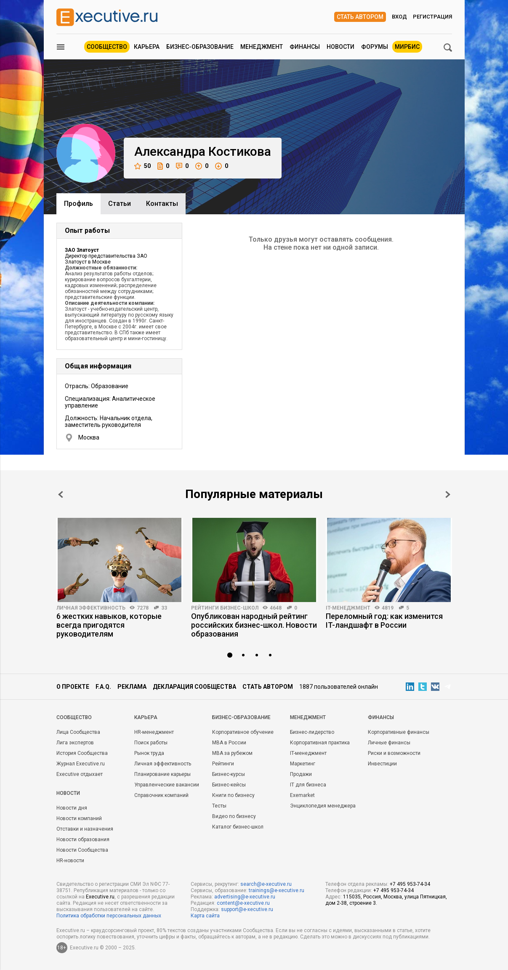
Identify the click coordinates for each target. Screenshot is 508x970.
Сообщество (107, 46)
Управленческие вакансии (166, 785)
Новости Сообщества (82, 850)
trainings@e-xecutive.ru (276, 890)
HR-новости (70, 860)
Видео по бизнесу (234, 816)
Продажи (301, 774)
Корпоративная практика (320, 743)
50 (142, 166)
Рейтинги (223, 764)
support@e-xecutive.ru (247, 909)
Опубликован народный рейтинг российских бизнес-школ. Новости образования (254, 625)
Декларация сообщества (194, 686)
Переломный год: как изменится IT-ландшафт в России (384, 620)
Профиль (78, 204)
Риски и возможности (394, 753)
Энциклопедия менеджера (323, 806)
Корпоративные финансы (398, 732)
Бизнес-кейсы (229, 785)
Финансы (305, 46)
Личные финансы (389, 743)
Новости (340, 46)
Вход (399, 16)
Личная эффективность (90, 608)
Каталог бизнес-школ (237, 827)
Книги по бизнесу (233, 795)
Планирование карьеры (162, 774)
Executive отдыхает (79, 774)
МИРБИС (407, 46)
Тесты (219, 806)
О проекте (72, 686)
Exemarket (302, 795)
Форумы (374, 46)
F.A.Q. (103, 686)
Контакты (162, 204)
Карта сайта (205, 916)
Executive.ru (100, 897)
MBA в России (229, 743)
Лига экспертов (75, 743)
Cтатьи (119, 204)
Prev (60, 494)
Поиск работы (151, 743)
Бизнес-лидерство (312, 732)
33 (164, 608)
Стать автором (360, 16)
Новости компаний (79, 818)
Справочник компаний (161, 795)
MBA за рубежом (232, 753)
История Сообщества (82, 753)
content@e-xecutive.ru (243, 903)
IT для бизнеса (308, 785)
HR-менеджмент (154, 732)
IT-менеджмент (348, 608)
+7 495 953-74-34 (410, 884)
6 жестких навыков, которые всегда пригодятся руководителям (109, 625)
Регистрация (432, 16)
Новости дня (71, 808)
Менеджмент (261, 46)
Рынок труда (149, 753)
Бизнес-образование (200, 46)
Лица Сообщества (78, 732)
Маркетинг (302, 764)
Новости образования (82, 839)
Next (448, 494)
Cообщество (74, 717)
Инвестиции (382, 764)
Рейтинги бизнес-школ (224, 608)
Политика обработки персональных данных (108, 916)
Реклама (131, 686)
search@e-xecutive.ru (266, 884)
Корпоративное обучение (243, 732)
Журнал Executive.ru (80, 764)
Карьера (147, 46)
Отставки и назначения (84, 829)
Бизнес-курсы (228, 774)
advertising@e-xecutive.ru (244, 897)
